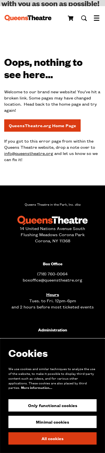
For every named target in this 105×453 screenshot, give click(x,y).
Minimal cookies (52, 422)
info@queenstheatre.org (28, 153)
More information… (36, 387)
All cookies (52, 438)
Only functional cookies (52, 405)
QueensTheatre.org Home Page (42, 125)
